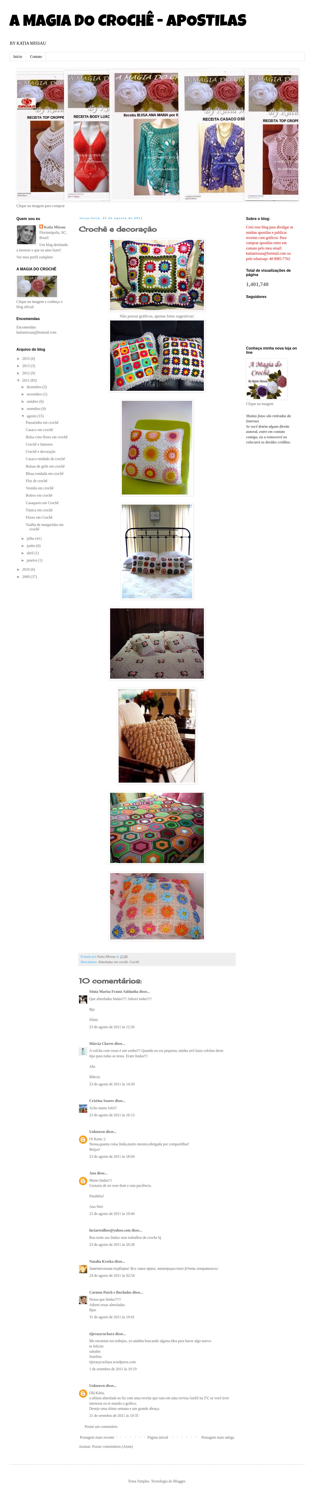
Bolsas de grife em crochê (45, 466)
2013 (26, 366)
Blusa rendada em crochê (45, 474)
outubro (33, 401)
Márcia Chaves (101, 1044)
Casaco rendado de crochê (45, 459)
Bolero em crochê (39, 495)
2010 (26, 569)
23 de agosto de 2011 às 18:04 (112, 1156)
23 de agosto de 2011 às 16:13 (112, 1115)
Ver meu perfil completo (34, 257)
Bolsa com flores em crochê (47, 437)
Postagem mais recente (97, 1437)
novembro (35, 394)
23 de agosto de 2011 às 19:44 (112, 1214)
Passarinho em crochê (42, 422)
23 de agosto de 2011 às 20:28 (112, 1245)
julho (31, 538)
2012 (26, 373)
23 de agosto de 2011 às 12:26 (112, 1027)
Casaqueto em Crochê (42, 503)
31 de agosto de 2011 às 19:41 (112, 1317)
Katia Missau (54, 227)
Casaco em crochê (39, 430)
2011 (26, 380)
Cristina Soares (101, 1101)
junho (31, 546)
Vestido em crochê (39, 488)
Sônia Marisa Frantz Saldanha (113, 992)
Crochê (134, 962)
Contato (36, 57)
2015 (26, 359)
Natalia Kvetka (101, 1261)
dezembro (34, 387)
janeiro (32, 560)
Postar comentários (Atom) (112, 1446)
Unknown (97, 1132)
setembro (34, 409)
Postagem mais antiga (217, 1437)
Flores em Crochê (39, 517)
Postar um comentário (101, 1427)
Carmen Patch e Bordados (110, 1292)
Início (17, 57)
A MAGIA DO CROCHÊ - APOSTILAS (128, 23)
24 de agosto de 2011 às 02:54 (112, 1275)
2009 (26, 577)
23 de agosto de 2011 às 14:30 (112, 1084)
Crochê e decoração (118, 229)
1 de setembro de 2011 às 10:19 (113, 1369)
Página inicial (158, 1437)
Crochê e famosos (39, 444)
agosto (32, 416)
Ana (92, 1173)
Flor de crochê (36, 481)
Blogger (179, 1481)
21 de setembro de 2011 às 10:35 (113, 1416)
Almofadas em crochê (113, 962)
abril (30, 553)
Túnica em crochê (39, 510)
